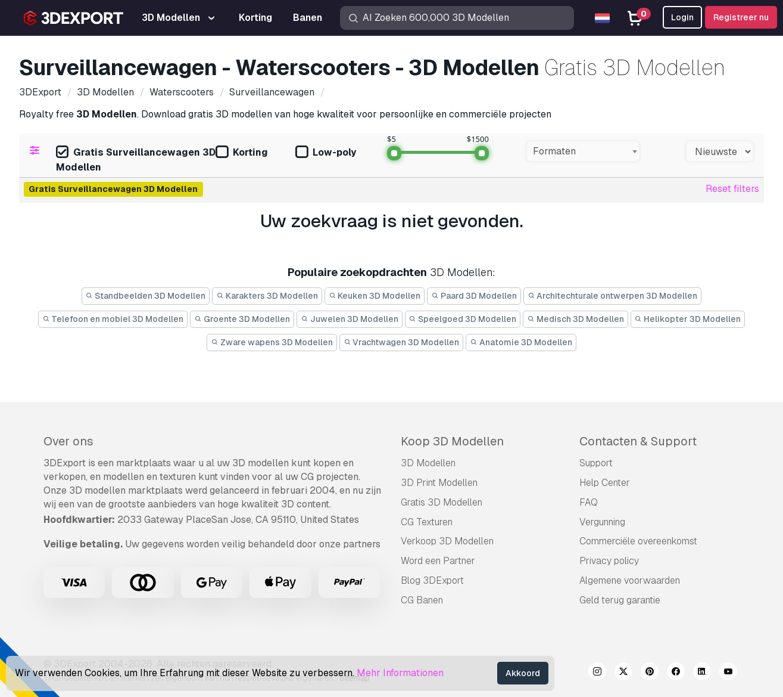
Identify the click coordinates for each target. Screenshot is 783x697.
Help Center (604, 482)
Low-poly (325, 153)
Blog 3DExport (432, 580)
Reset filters (732, 188)
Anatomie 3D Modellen (521, 342)
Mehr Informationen (400, 673)
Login (682, 17)
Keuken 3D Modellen (375, 295)
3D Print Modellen (439, 482)
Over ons (68, 441)
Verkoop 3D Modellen (447, 541)
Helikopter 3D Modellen (688, 319)
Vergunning (602, 522)
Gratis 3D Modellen (441, 502)
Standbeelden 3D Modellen (146, 295)
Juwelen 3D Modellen (349, 319)
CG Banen (422, 600)
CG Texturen (427, 522)
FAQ (588, 502)
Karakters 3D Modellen (267, 295)
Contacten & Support (638, 441)
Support (596, 463)
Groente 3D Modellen (242, 319)
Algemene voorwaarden (629, 580)
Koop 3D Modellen (452, 441)
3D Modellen (428, 463)
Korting (242, 153)
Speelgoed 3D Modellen (463, 319)
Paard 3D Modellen (474, 295)
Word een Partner (438, 560)
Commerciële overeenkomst (638, 541)
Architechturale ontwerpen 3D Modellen (613, 295)
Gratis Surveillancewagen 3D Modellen (136, 160)
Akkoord (523, 673)
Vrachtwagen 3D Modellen (402, 342)
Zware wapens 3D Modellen (272, 342)
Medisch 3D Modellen (575, 319)
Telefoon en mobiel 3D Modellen (113, 319)
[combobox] (583, 151)
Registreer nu (741, 17)
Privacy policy (609, 560)
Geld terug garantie (619, 600)
